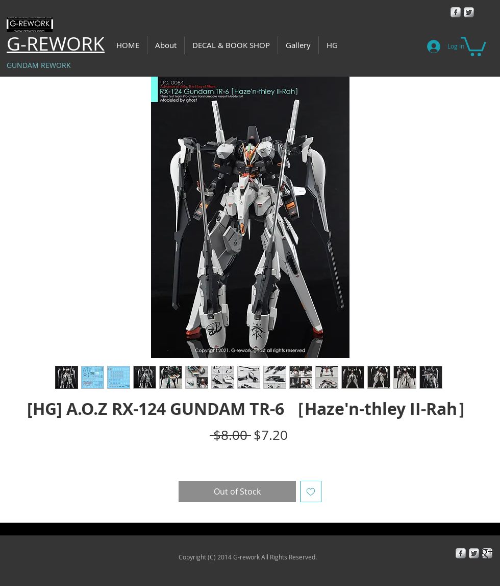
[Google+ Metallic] (487, 553)
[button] (473, 45)
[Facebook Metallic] (456, 12)
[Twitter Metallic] (469, 12)
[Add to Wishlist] (310, 491)
